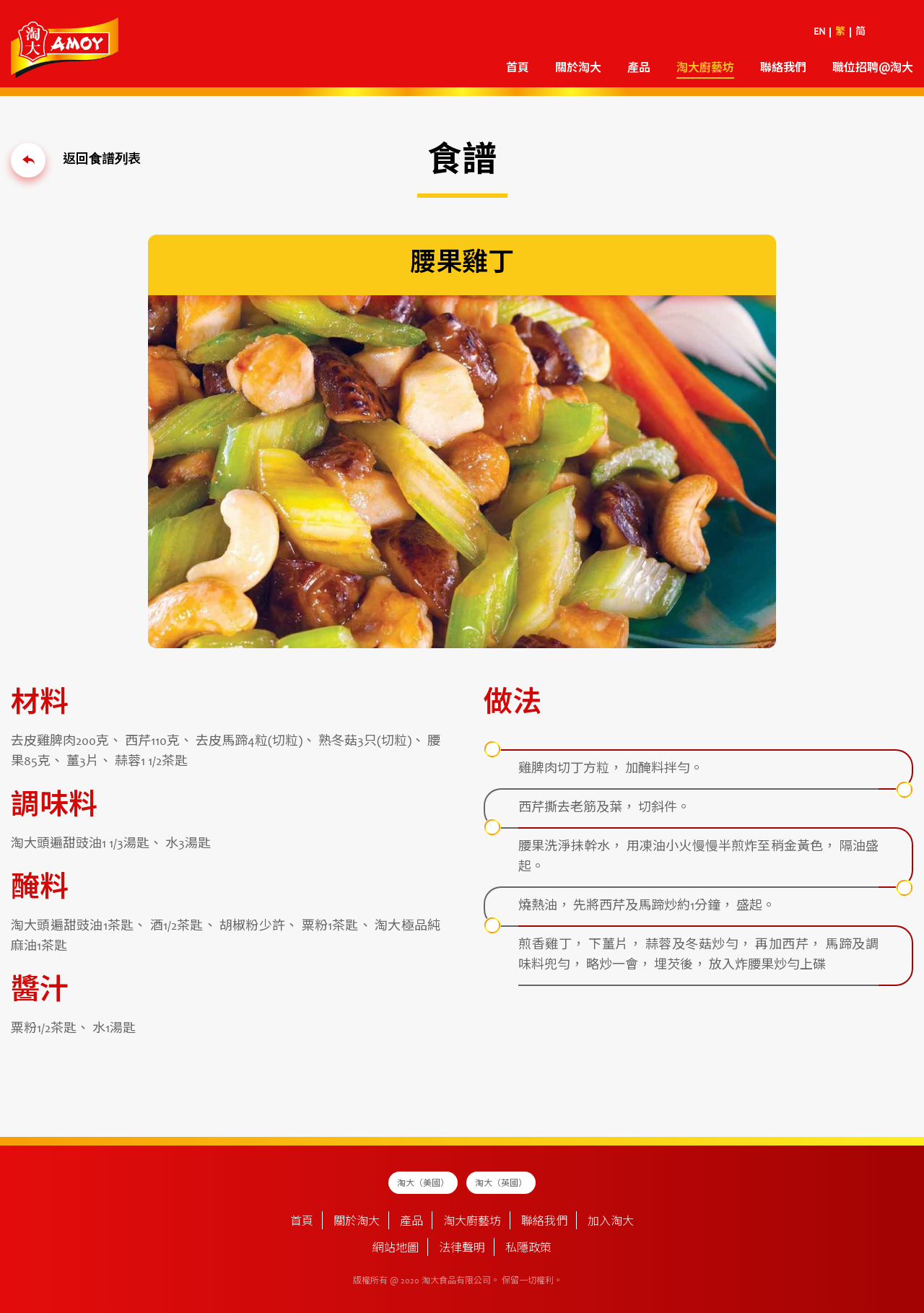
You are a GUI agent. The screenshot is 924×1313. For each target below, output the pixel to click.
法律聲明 (462, 1249)
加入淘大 (611, 1222)
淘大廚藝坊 (705, 68)
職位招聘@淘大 (872, 68)
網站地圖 (395, 1249)
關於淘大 (578, 68)
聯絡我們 (783, 68)
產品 (638, 68)
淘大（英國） (501, 1183)
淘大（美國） (423, 1183)
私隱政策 (528, 1249)
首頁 (517, 68)
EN (819, 32)
